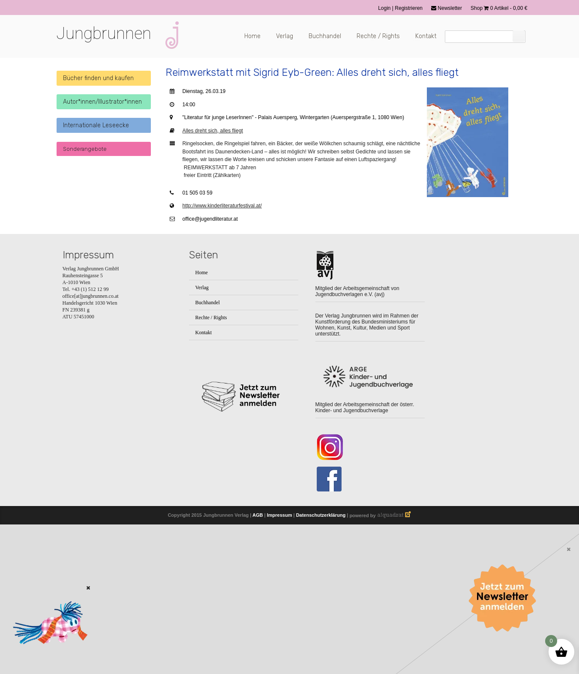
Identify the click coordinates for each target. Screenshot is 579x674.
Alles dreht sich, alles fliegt (213, 131)
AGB (257, 515)
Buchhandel (325, 36)
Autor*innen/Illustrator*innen (102, 101)
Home (252, 36)
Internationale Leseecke (96, 125)
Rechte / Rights (378, 36)
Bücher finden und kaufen (98, 78)
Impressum (279, 515)
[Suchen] (519, 36)
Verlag (284, 36)
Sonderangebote (85, 149)
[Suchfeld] (485, 36)
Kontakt (425, 36)
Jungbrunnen (103, 33)
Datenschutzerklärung (321, 515)
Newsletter (446, 8)
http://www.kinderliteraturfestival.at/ (222, 206)
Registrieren (409, 8)
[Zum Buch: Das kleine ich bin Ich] (47, 656)
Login (385, 8)
